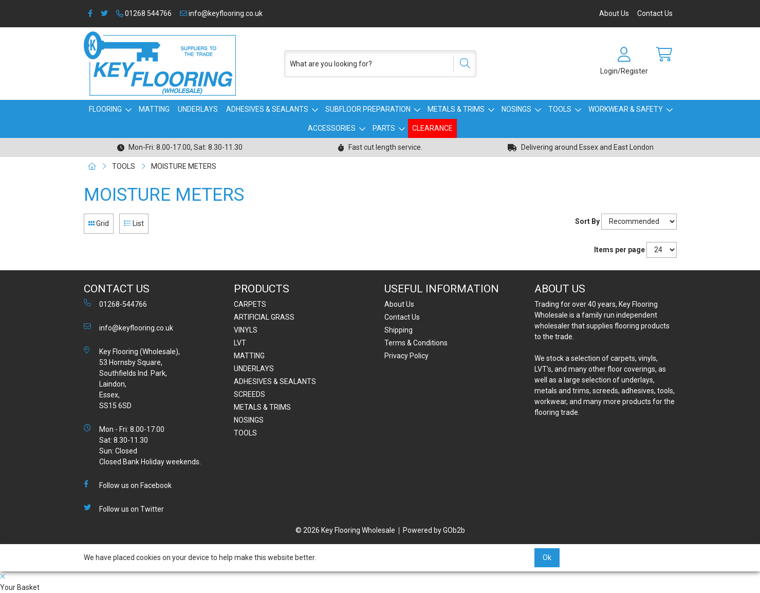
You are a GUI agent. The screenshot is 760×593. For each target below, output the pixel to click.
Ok (547, 557)
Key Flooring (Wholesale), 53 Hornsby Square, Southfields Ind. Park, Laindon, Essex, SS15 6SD (132, 378)
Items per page (619, 250)
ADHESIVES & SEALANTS (267, 109)
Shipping (398, 330)
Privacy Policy (406, 356)
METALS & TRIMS (456, 109)
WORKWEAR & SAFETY (625, 109)
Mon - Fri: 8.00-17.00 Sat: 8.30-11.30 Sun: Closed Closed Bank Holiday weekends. (142, 445)
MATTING (154, 109)
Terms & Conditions (416, 343)
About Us (614, 13)
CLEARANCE (432, 128)
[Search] (461, 64)
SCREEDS (249, 394)
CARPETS (250, 304)
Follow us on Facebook (128, 485)
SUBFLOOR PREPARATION (368, 109)
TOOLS (559, 109)
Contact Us (655, 13)
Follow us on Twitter (124, 508)
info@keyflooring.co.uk (221, 13)
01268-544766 (115, 303)
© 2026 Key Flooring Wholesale (345, 530)
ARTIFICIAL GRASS (264, 317)
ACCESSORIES (332, 128)
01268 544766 (144, 13)
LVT (240, 343)
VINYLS (245, 330)
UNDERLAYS (198, 109)
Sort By (587, 221)
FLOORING (105, 109)
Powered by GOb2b (434, 530)
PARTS (384, 128)
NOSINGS (516, 109)
